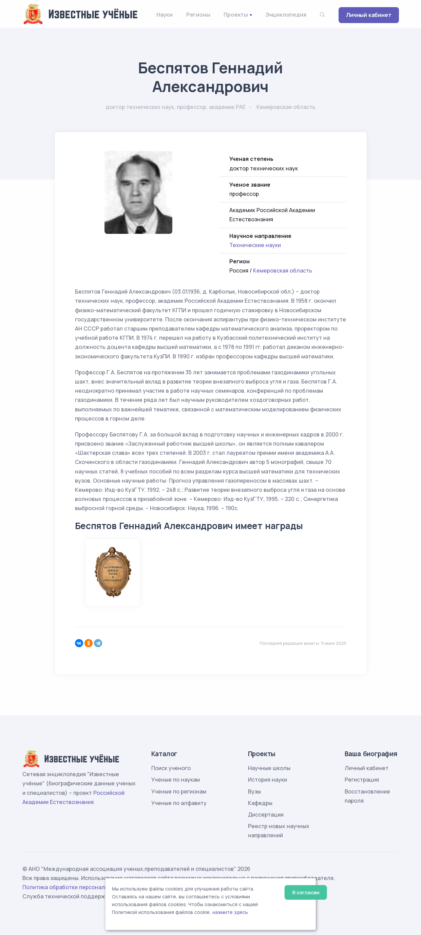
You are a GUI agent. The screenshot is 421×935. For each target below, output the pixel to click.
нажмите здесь (230, 912)
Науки (164, 14)
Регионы (198, 14)
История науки (267, 779)
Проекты (236, 14)
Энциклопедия (285, 14)
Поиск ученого (171, 768)
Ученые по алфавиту (179, 803)
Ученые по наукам (175, 779)
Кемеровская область (282, 270)
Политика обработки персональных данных (81, 887)
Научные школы (269, 768)
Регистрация (362, 779)
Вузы (254, 791)
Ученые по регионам (178, 791)
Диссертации (266, 814)
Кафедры (260, 803)
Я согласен (306, 892)
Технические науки (255, 245)
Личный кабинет (368, 15)
